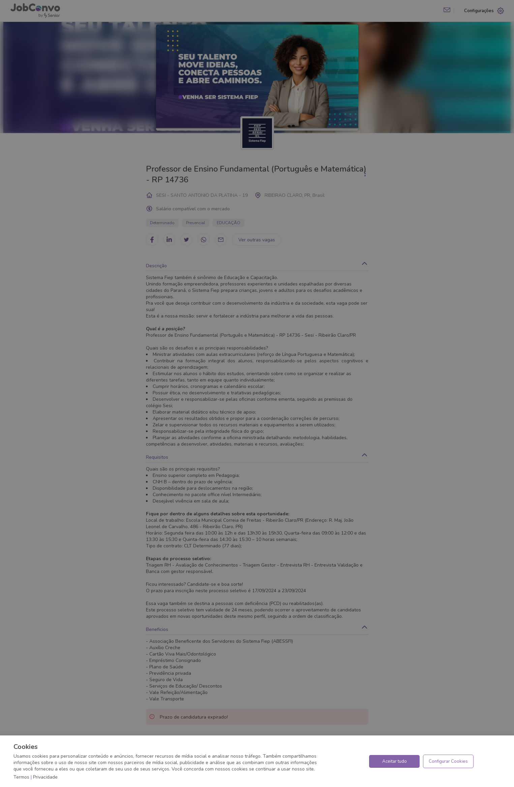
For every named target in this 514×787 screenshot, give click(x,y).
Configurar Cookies (448, 761)
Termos (21, 777)
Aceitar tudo (394, 761)
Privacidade (45, 777)
